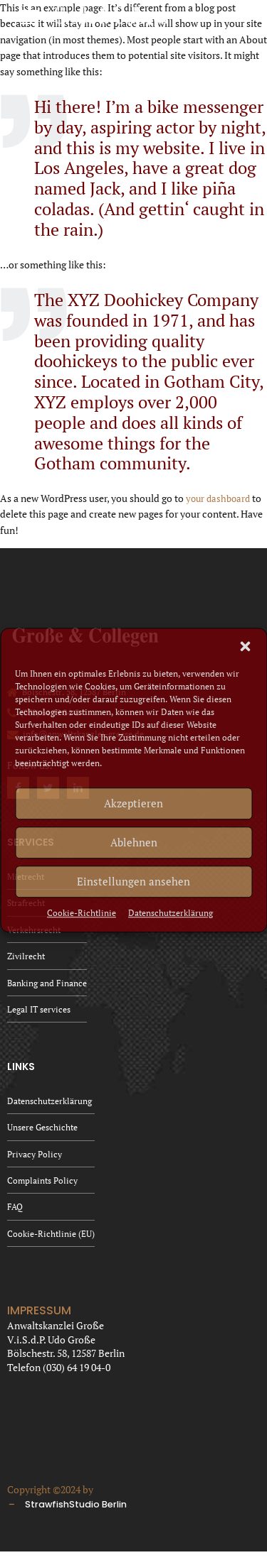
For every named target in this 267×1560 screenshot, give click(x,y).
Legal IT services (38, 1013)
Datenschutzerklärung (170, 912)
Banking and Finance (47, 986)
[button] (245, 646)
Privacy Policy (34, 1160)
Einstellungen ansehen (133, 881)
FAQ (15, 1214)
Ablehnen (133, 842)
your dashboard (220, 498)
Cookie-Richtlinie (81, 912)
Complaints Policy (42, 1187)
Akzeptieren (133, 803)
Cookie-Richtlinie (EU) (51, 1242)
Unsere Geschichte (42, 1132)
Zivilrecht (26, 958)
